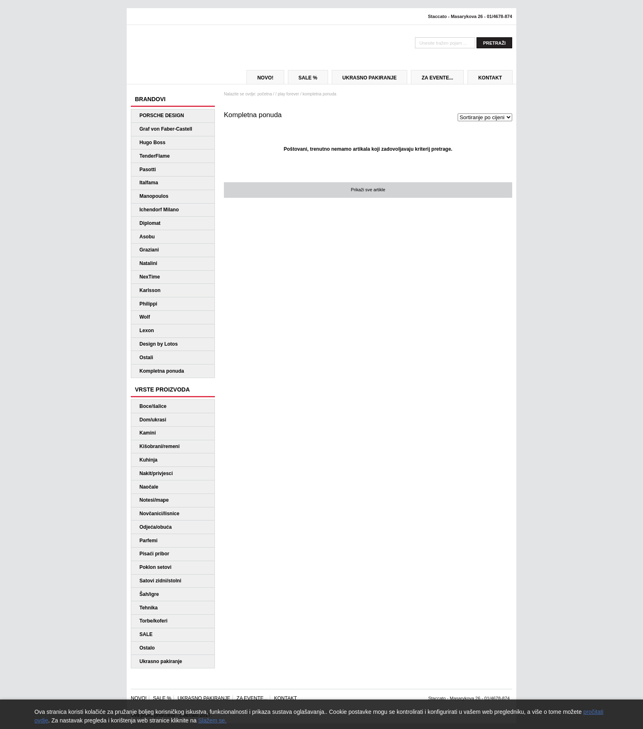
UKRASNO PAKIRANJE (369, 78)
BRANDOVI (150, 99)
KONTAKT (490, 78)
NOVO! (265, 78)
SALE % (308, 78)
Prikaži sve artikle (368, 189)
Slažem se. (212, 720)
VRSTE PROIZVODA (162, 389)
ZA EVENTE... (437, 78)
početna (265, 94)
